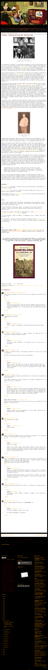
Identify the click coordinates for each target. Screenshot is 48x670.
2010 (4, 652)
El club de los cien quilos (14, 231)
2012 (4, 649)
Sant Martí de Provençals (22, 25)
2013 (4, 619)
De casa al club (38, 562)
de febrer (6, 645)
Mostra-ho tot (45, 667)
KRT (5, 434)
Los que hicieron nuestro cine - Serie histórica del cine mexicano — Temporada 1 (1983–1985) (40, 611)
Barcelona (17, 285)
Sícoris (6, 374)
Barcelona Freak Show (9, 25)
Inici (24, 535)
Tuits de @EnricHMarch (23, 557)
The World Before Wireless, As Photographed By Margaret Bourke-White (41, 665)
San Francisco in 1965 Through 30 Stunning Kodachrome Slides (40, 568)
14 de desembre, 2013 (14, 350)
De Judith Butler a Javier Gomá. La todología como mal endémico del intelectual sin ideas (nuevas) (41, 604)
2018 (4, 610)
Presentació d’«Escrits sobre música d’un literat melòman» (41, 643)
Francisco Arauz (6, 190)
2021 (4, 605)
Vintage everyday (39, 566)
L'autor (43, 25)
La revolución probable (40, 661)
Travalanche (37, 589)
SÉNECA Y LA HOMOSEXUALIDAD (38, 633)
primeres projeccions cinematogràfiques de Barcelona (24, 150)
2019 (4, 608)
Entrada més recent (7, 535)
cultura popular (25, 285)
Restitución (37, 629)
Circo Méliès (38, 614)
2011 (4, 651)
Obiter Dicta (38, 660)
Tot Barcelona (7, 314)
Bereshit (3, 25)
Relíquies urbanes (35, 25)
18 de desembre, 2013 (13, 457)
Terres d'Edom (15, 25)
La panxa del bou (39, 592)
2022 (4, 603)
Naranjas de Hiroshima (40, 608)
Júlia (5, 418)
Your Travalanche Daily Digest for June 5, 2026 (40, 591)
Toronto (6, 457)
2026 (4, 596)
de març (6, 643)
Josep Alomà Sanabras (39, 621)
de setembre (7, 633)
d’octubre (6, 631)
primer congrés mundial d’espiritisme (28, 84)
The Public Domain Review (41, 645)
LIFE (36, 663)
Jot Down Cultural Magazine (39, 601)
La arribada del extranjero (38, 598)
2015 (4, 616)
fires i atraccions (34, 285)
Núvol (36, 578)
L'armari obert (38, 631)
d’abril (6, 641)
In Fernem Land (38, 623)
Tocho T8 (37, 629)
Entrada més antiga (40, 535)
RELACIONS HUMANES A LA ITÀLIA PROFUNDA (40, 594)
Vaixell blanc (38, 620)
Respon (5, 298)
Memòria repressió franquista (39, 636)
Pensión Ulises (38, 657)
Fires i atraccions (29, 25)
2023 (4, 601)
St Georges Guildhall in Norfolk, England (40, 576)
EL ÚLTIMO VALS (38, 658)
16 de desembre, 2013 (11, 434)
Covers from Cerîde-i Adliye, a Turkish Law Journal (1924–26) (40, 647)
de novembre (7, 629)
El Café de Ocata (39, 616)
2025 (4, 598)
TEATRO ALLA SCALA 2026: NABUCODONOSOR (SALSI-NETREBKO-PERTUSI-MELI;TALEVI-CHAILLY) (40, 626)
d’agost (6, 634)
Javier (6, 483)
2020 (4, 607)
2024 (4, 600)
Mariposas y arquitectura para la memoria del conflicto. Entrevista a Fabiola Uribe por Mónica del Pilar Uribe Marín (40, 653)
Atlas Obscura (38, 574)
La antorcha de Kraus (40, 596)
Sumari (40, 25)
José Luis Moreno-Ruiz (9, 292)
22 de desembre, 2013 (12, 500)
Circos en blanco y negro (40, 614)
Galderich (6, 331)
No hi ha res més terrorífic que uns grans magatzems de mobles (40, 580)
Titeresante (37, 650)
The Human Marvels (39, 583)
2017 (4, 612)
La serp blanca (38, 641)
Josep (5, 500)
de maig (6, 640)
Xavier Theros (6, 186)
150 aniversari (18, 74)
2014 (4, 617)
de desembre (7, 621)
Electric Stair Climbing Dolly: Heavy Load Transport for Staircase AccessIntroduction (40, 586)
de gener (6, 647)
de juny (6, 638)
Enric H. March (10, 559)
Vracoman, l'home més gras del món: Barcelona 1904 (29, 229)
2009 (4, 654)
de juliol (6, 636)
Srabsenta (6, 350)
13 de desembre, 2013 (20, 292)
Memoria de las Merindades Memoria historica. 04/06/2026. (41, 638)
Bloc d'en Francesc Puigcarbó (39, 558)
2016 (4, 614)
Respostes (8, 300)
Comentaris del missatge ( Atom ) (28, 539)
